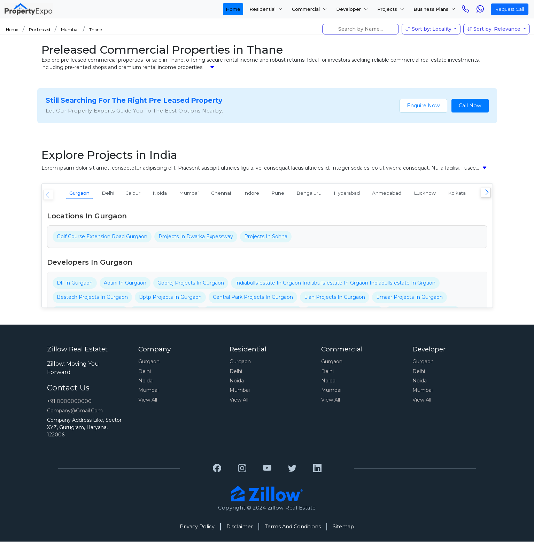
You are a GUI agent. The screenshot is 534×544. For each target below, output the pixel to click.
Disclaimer (239, 529)
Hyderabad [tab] (410, 194)
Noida (145, 383)
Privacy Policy (197, 529)
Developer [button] (352, 9)
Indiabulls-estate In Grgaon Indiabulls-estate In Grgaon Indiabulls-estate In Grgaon (335, 285)
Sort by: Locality (429, 29)
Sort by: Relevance (494, 29)
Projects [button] (390, 9)
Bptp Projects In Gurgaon (170, 299)
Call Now (470, 105)
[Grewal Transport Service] (217, 470)
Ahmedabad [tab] (457, 194)
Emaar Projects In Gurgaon (409, 299)
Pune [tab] (326, 194)
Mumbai (69, 29)
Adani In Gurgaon (125, 285)
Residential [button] (266, 9)
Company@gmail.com (75, 413)
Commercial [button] (309, 9)
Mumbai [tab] (219, 194)
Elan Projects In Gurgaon (334, 299)
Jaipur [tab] (150, 194)
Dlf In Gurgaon (75, 285)
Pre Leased (39, 29)
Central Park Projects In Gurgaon (253, 299)
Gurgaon (149, 363)
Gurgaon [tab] (84, 194)
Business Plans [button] (434, 9)
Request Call (509, 9)
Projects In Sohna (265, 238)
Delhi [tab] (119, 194)
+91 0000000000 (69, 403)
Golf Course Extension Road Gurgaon (102, 238)
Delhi (144, 373)
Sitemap (343, 529)
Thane (95, 29)
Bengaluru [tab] (364, 194)
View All (147, 402)
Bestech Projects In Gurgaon (92, 299)
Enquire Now (423, 105)
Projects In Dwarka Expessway (195, 238)
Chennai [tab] (257, 194)
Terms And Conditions (293, 529)
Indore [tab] (294, 194)
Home (233, 9)
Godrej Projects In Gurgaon (190, 285)
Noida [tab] (183, 194)
